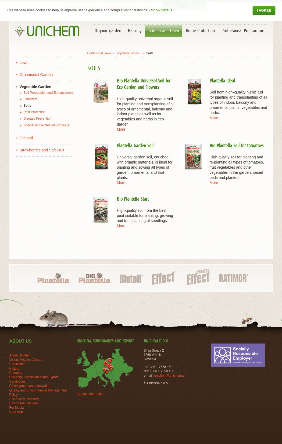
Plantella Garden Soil (135, 146)
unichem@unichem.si (169, 375)
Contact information (91, 394)
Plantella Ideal (222, 81)
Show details (161, 10)
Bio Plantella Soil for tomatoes (236, 146)
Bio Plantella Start (133, 199)
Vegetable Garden (129, 53)
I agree (264, 10)
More (121, 129)
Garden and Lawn (98, 53)
